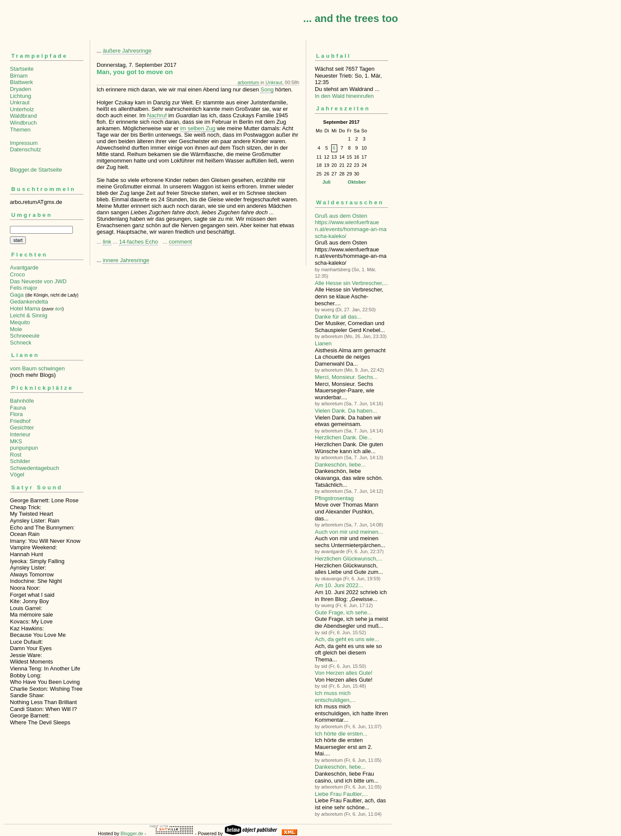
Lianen (323, 343)
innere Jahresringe (126, 260)
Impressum (24, 143)
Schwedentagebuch (34, 468)
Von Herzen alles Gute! (344, 673)
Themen (20, 129)
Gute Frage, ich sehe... (343, 612)
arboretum (248, 82)
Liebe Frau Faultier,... (341, 794)
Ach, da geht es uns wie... (347, 639)
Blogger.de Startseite (36, 169)
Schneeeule (25, 335)
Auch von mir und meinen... (349, 532)
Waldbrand (23, 116)
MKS (16, 441)
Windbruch (23, 122)
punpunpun (24, 448)
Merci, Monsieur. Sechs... (346, 377)
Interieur (20, 434)
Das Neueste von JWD (38, 281)
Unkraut (20, 102)
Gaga (17, 294)
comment (180, 241)
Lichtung (20, 96)
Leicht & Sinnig (28, 315)
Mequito (20, 322)
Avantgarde (24, 267)
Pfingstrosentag (334, 498)
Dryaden (20, 89)
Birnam (19, 75)
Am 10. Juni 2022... (339, 585)
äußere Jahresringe (127, 50)
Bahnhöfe (22, 401)
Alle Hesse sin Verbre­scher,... (351, 283)
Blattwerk (21, 82)
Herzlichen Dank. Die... (343, 437)
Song (266, 89)
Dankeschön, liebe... (340, 464)
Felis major (24, 288)
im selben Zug (198, 128)
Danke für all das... (338, 316)
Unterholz (22, 109)
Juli (326, 182)
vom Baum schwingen (37, 368)
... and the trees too (350, 18)
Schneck (20, 342)
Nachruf (157, 115)
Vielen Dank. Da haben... (346, 410)
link (107, 241)
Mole (16, 329)
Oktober (357, 182)
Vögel (17, 474)
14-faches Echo (138, 241)
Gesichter (22, 427)
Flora (16, 414)
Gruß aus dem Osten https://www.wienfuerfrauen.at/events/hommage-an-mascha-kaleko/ (350, 226)
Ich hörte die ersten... (341, 733)
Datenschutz (25, 149)
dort (58, 309)
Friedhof (20, 421)
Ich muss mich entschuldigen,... (335, 696)
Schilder (20, 461)
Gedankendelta (29, 301)
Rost (16, 454)
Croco (17, 274)
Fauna (18, 407)
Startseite (22, 69)
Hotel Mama (25, 308)
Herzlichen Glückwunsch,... (349, 558)
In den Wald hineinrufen (344, 96)
